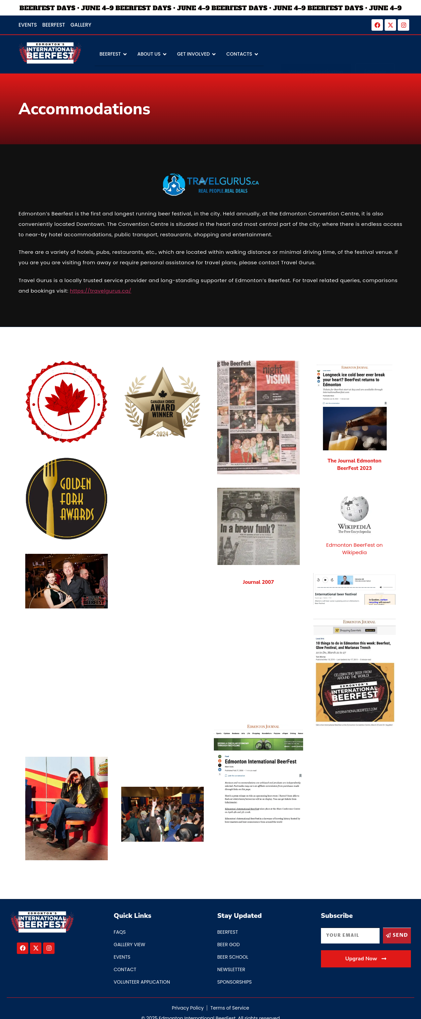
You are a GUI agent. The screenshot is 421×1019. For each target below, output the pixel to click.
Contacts (242, 54)
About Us (152, 54)
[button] (366, 972)
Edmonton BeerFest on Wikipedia (354, 548)
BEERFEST (113, 54)
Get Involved (196, 54)
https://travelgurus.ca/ (100, 290)
